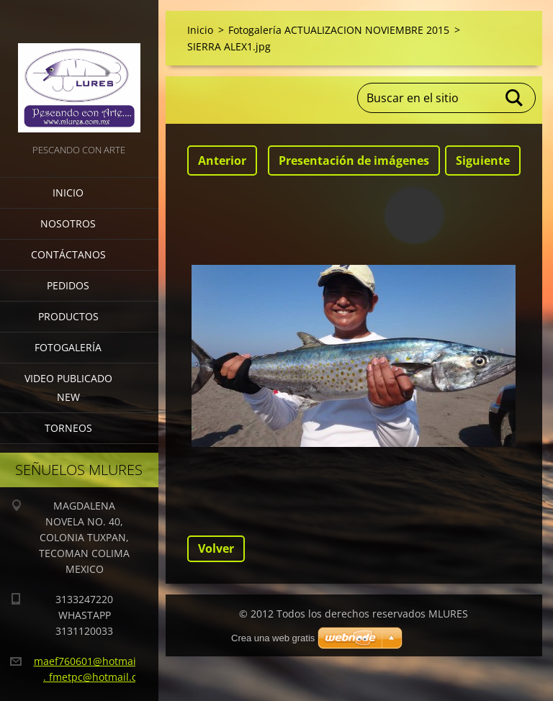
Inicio (68, 192)
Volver (216, 548)
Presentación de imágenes (354, 160)
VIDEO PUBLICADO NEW (68, 387)
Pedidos (68, 285)
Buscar (514, 98)
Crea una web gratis (273, 638)
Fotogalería (68, 347)
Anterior (222, 160)
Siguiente (483, 160)
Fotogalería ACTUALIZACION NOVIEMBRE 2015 (338, 30)
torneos (68, 428)
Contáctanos (68, 254)
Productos (68, 316)
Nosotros (68, 223)
